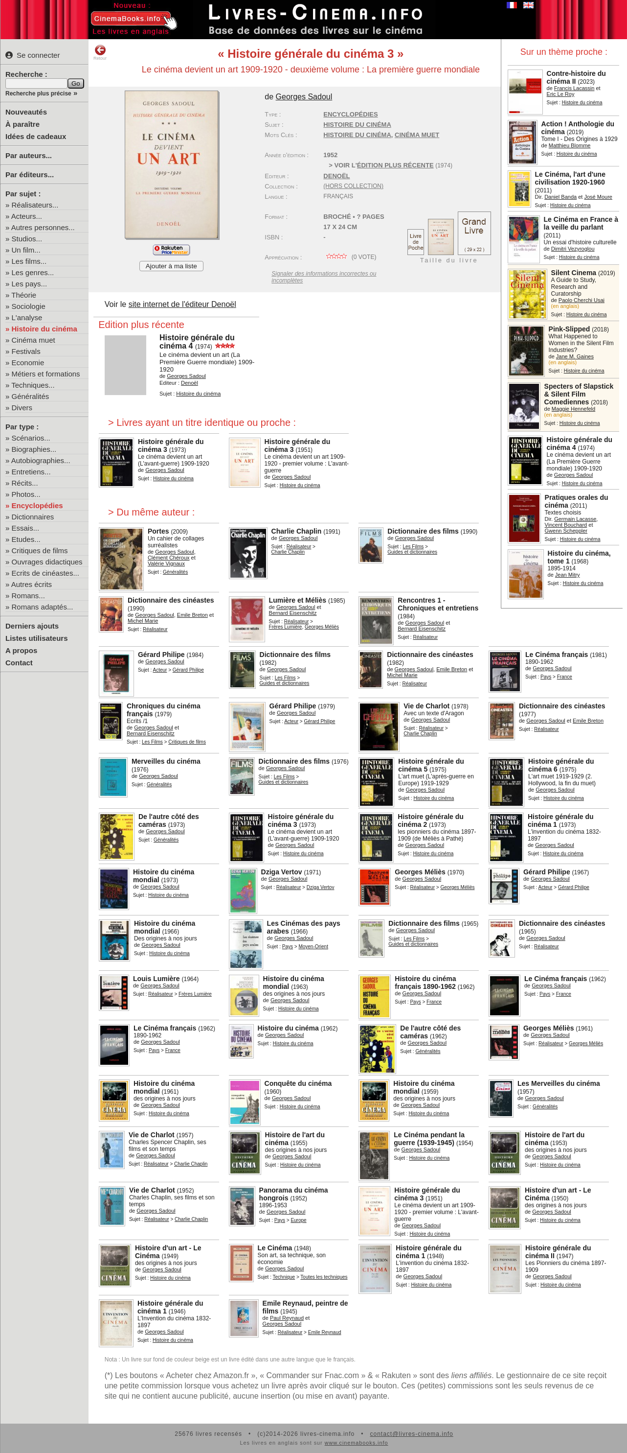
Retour (100, 52)
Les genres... (33, 272)
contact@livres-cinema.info (411, 1433)
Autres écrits (31, 584)
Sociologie (28, 306)
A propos (21, 650)
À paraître (22, 124)
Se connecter (32, 55)
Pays (545, 677)
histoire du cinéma (357, 135)
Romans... (28, 595)
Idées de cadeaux (35, 136)
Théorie (23, 295)
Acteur (160, 670)
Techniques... (32, 385)
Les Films (413, 546)
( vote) (349, 257)
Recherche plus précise (38, 93)
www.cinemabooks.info (356, 1443)
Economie (28, 362)
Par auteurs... (28, 155)
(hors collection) (353, 186)
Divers (22, 407)
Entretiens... (31, 472)
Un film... (26, 250)
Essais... (26, 528)
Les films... (29, 261)
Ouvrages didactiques (47, 562)
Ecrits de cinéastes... (45, 573)
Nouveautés (26, 112)
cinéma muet (417, 135)
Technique (284, 1277)
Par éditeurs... (29, 174)
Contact (19, 662)
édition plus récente (395, 165)
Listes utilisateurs (36, 638)
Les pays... (29, 284)
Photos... (26, 494)
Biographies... (34, 449)
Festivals (26, 351)
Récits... (25, 483)
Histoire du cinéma (44, 329)
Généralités (30, 396)
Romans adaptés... (42, 607)
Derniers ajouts (32, 626)
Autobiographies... (40, 460)
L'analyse (27, 317)
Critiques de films (40, 550)
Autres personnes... (43, 227)
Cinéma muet (33, 340)
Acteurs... (26, 216)
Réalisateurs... (35, 205)
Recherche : (26, 74)
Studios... (27, 238)
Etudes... (26, 539)
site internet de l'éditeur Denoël (182, 304)
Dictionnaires (33, 517)
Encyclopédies (37, 505)
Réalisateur (299, 546)
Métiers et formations (46, 374)
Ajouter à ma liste (171, 266)
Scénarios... (31, 438)
